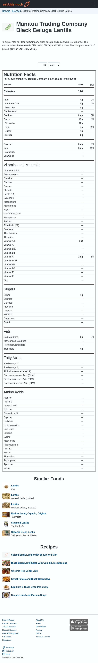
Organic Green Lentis (23, 532)
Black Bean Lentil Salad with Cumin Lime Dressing (39, 563)
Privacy (39, 630)
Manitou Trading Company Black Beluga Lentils (51, 27)
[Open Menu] (93, 4)
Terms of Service (43, 637)
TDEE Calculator (9, 627)
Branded (16, 11)
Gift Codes (6, 637)
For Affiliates (41, 627)
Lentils (15, 485)
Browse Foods (8, 620)
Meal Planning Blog (10, 633)
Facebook (8, 647)
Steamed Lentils (20, 522)
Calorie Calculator (9, 623)
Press (38, 623)
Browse (6, 11)
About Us (40, 620)
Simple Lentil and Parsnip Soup (28, 595)
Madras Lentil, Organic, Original (28, 513)
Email (6, 654)
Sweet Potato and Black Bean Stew (30, 579)
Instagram (8, 651)
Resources (6, 640)
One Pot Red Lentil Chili (24, 571)
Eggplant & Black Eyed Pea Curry (29, 587)
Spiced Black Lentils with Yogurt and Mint (34, 555)
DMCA (38, 633)
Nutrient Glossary (9, 630)
